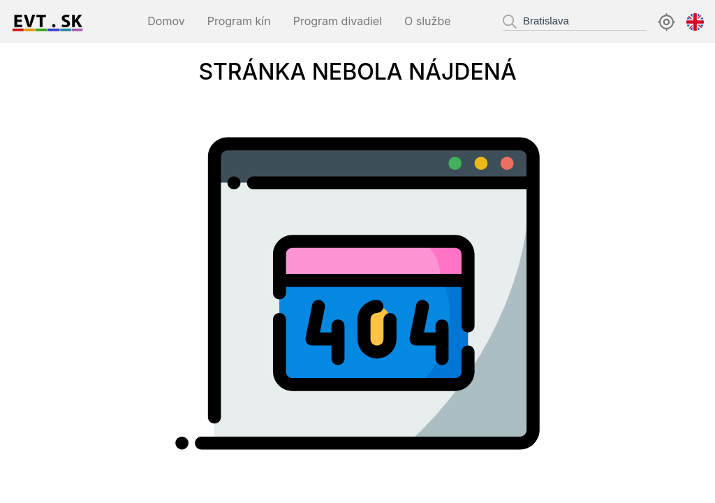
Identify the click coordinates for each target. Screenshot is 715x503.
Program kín (239, 21)
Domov (165, 21)
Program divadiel (337, 21)
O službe (427, 21)
